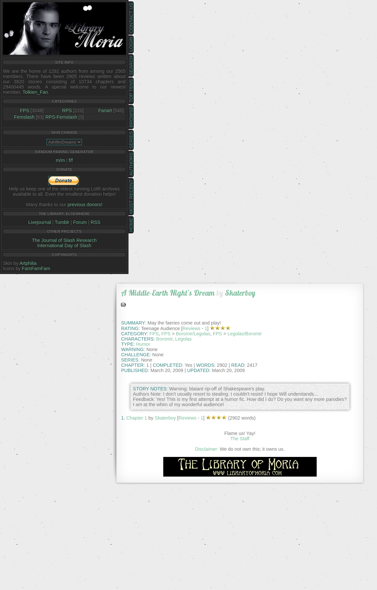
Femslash (24, 117)
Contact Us (131, 18)
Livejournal (39, 222)
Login (131, 44)
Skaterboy (240, 293)
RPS (67, 110)
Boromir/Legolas (193, 333)
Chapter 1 (136, 418)
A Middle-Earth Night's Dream (168, 293)
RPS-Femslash (61, 117)
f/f (71, 160)
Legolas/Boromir (245, 333)
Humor (143, 344)
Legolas (183, 339)
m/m (60, 160)
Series (131, 140)
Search (131, 65)
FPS (24, 110)
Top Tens (131, 91)
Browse (131, 117)
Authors (131, 163)
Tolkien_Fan (35, 92)
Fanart (105, 110)
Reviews (191, 328)
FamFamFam (36, 268)
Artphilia (27, 263)
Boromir (164, 339)
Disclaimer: (206, 449)
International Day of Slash (64, 245)
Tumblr (62, 222)
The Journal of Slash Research (64, 240)
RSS (95, 222)
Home (131, 225)
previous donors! (85, 204)
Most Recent (131, 197)
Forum (80, 222)
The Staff (239, 438)
